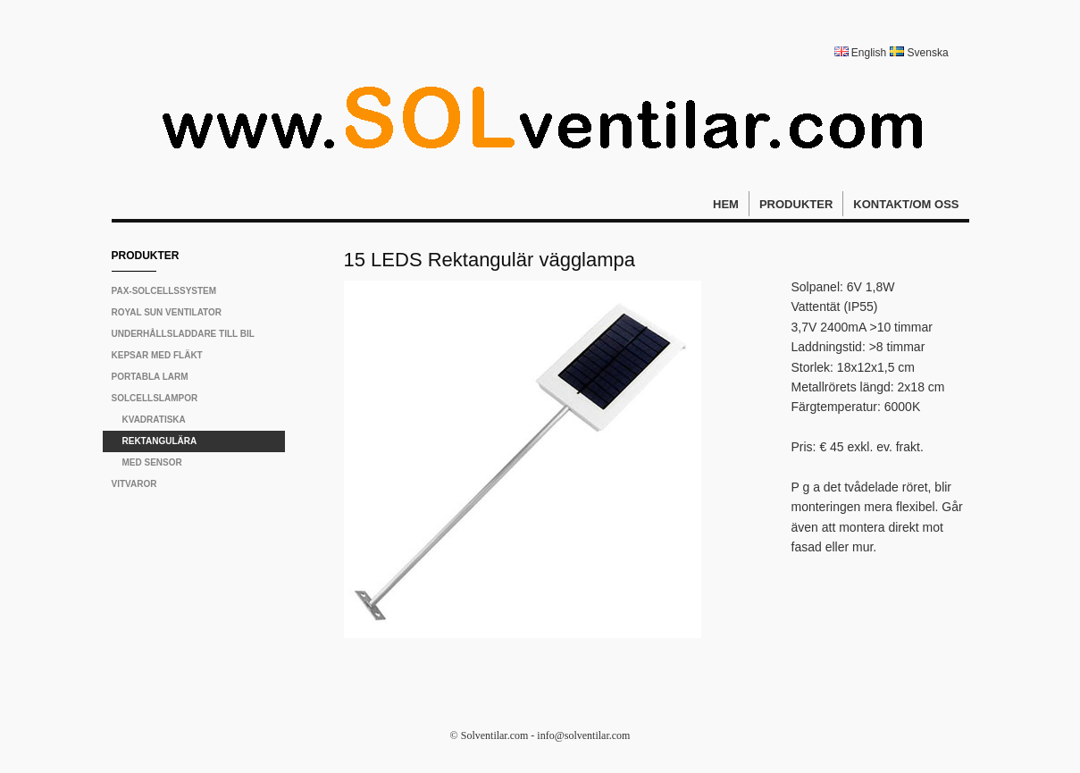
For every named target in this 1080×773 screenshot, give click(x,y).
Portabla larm (150, 377)
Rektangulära (159, 441)
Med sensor (152, 462)
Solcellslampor (155, 398)
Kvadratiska (154, 419)
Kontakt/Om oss (906, 204)
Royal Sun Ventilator (167, 312)
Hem (726, 204)
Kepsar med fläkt (157, 355)
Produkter (796, 204)
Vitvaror (134, 484)
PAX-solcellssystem (164, 291)
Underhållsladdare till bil (183, 334)
